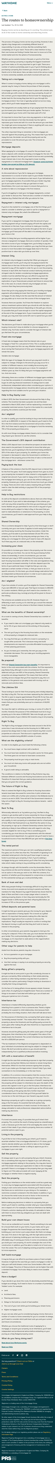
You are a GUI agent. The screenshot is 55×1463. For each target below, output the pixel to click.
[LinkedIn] (26, 1355)
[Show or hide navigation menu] (50, 3)
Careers (5, 1368)
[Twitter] (17, 1355)
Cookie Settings (8, 1389)
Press (4, 1372)
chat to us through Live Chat (12, 1364)
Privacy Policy (7, 1381)
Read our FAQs (7, 1347)
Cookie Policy (7, 1385)
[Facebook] (13, 1355)
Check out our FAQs (24, 1361)
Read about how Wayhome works (14, 1343)
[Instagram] (22, 1355)
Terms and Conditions (10, 1377)
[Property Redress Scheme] (9, 1458)
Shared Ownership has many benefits (23, 665)
